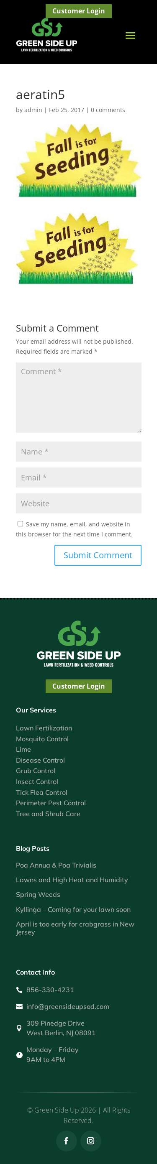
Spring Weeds (38, 894)
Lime (23, 749)
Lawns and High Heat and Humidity (72, 880)
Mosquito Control (42, 739)
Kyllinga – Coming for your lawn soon (73, 909)
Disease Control (40, 760)
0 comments (108, 110)
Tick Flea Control (41, 792)
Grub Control (35, 770)
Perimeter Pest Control (51, 803)
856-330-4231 (50, 989)
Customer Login (78, 10)
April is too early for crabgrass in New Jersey (75, 928)
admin (33, 110)
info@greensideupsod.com (67, 1006)
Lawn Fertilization (44, 728)
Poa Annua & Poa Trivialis (56, 865)
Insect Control (37, 781)
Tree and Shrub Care (48, 813)
